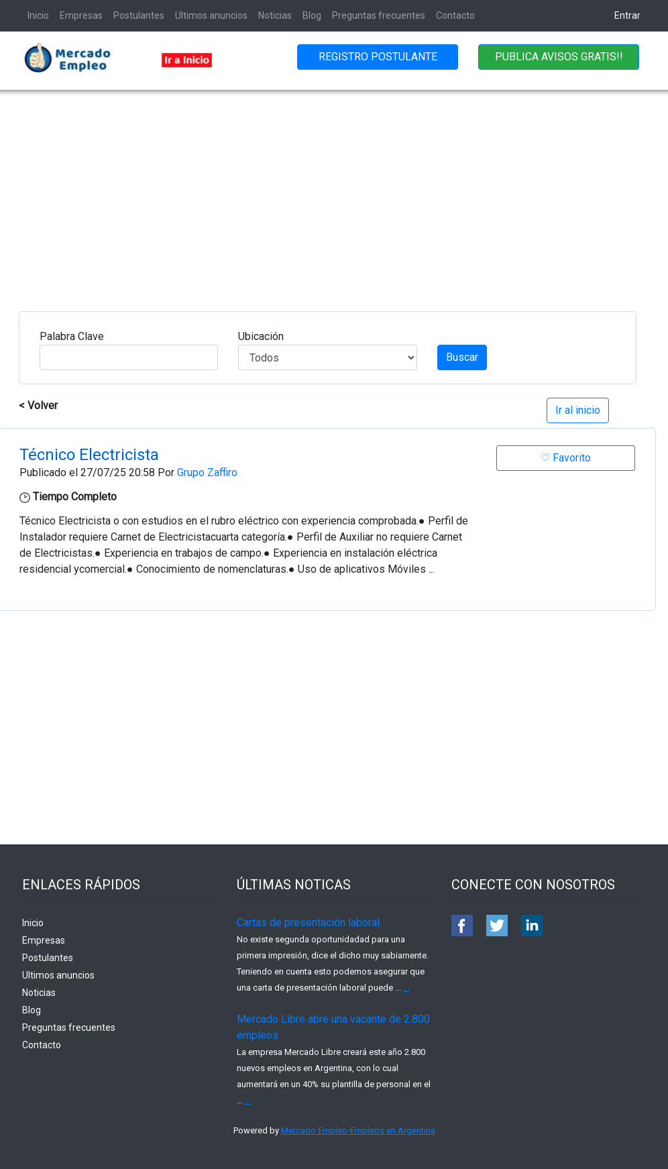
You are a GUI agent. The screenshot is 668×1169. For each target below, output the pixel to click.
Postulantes (138, 15)
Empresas (81, 15)
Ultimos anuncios (211, 15)
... (406, 988)
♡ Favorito (566, 457)
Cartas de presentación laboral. (309, 922)
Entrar (627, 15)
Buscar (462, 357)
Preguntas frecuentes (378, 15)
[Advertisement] (334, 190)
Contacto (455, 15)
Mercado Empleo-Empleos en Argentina (358, 1130)
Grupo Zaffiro (207, 472)
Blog (311, 15)
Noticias (275, 15)
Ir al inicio (577, 410)
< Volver (38, 405)
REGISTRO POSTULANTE (378, 56)
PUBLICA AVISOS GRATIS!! (559, 56)
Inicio (38, 15)
